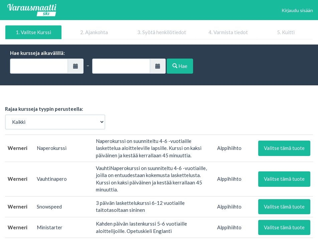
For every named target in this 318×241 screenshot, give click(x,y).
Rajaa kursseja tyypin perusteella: (44, 109)
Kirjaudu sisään (297, 10)
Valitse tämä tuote (284, 148)
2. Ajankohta (94, 32)
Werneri (17, 148)
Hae (179, 66)
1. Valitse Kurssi (33, 32)
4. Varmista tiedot (228, 32)
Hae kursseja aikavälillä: (37, 53)
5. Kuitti (286, 32)
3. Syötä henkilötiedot (161, 32)
